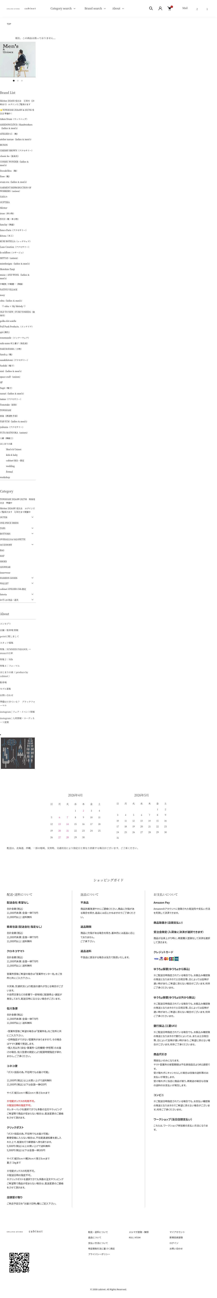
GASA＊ (4, 196)
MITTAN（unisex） (9, 258)
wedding (7, 466)
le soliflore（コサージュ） (12, 252)
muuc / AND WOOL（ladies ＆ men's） (14, 276)
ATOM (138, 1237)
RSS (131, 1237)
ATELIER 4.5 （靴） (9, 133)
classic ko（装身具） (10, 156)
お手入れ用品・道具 (9, 599)
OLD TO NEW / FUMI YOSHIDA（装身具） (17, 313)
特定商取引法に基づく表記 (101, 1248)
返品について (94, 1237)
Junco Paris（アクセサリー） (13, 230)
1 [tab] (14, 81)
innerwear (5, 572)
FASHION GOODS (8, 578)
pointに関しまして (9, 636)
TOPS (2, 528)
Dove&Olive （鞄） (9, 170)
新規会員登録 (176, 1237)
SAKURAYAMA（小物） (11, 348)
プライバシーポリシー (99, 1254)
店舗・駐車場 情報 (9, 630)
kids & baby (9, 454)
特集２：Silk (6, 659)
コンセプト (5, 623)
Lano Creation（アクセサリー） (15, 246)
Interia (3, 594)
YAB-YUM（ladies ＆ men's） (14, 421)
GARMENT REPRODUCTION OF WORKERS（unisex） (15, 189)
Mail (185, 8)
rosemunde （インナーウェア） (15, 337)
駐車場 (3, 682)
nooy (2, 295)
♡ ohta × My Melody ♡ (13, 306)
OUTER (3, 517)
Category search (57, 8)
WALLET (4, 583)
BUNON (4, 144)
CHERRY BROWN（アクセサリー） (16, 150)
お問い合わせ (6, 695)
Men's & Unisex (10, 449)
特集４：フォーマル (10, 665)
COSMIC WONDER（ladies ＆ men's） (14, 163)
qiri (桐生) (5, 332)
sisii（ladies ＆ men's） (11, 371)
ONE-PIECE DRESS (9, 522)
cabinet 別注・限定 (12, 460)
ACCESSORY (6, 544)
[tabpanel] (18, 59)
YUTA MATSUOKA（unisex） (14, 432)
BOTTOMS (5, 533)
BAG (2, 550)
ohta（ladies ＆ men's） (11, 300)
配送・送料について (98, 1232)
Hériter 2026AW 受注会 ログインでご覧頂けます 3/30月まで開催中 (17, 510)
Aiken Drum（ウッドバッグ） (14, 119)
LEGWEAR (5, 567)
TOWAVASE (5, 410)
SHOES (3, 561)
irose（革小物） (7, 213)
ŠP (1, 382)
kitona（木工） (7, 235)
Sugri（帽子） (6, 387)
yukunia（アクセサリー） (12, 427)
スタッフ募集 (6, 642)
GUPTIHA (5, 202)
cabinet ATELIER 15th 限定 (13, 589)
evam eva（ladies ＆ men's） (14, 181)
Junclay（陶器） (8, 224)
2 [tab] (18, 81)
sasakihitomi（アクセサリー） (14, 360)
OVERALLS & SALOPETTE (12, 539)
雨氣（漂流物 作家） (9, 415)
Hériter (3, 207)
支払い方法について (98, 1243)
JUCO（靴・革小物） (10, 218)
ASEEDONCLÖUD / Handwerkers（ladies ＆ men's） (16, 126)
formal (6, 471)
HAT (2, 555)
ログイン (174, 1243)
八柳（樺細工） (7, 438)
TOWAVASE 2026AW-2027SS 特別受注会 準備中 (17, 501)
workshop (5, 477)
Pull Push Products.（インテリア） (17, 326)
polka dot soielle (8, 320)
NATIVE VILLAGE (8, 289)
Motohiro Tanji (7, 269)
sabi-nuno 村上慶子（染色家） (14, 343)
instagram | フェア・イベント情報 (17, 711)
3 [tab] (22, 81)
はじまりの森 (6, 443)
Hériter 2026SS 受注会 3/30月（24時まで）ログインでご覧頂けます (17, 102)
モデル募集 (5, 688)
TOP (9, 23)
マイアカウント (177, 1232)
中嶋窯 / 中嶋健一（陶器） (12, 283)
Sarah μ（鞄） (7, 354)
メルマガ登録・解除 (139, 1232)
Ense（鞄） (5, 176)
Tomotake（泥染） (9, 404)
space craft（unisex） (10, 376)
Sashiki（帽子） (7, 365)
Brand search (92, 8)
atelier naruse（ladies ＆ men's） (16, 139)
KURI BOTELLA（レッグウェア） (16, 241)
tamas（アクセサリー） (11, 399)
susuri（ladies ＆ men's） (12, 393)
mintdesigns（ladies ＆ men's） (15, 263)
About (116, 8)
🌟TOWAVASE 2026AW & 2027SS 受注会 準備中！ (17, 111)
